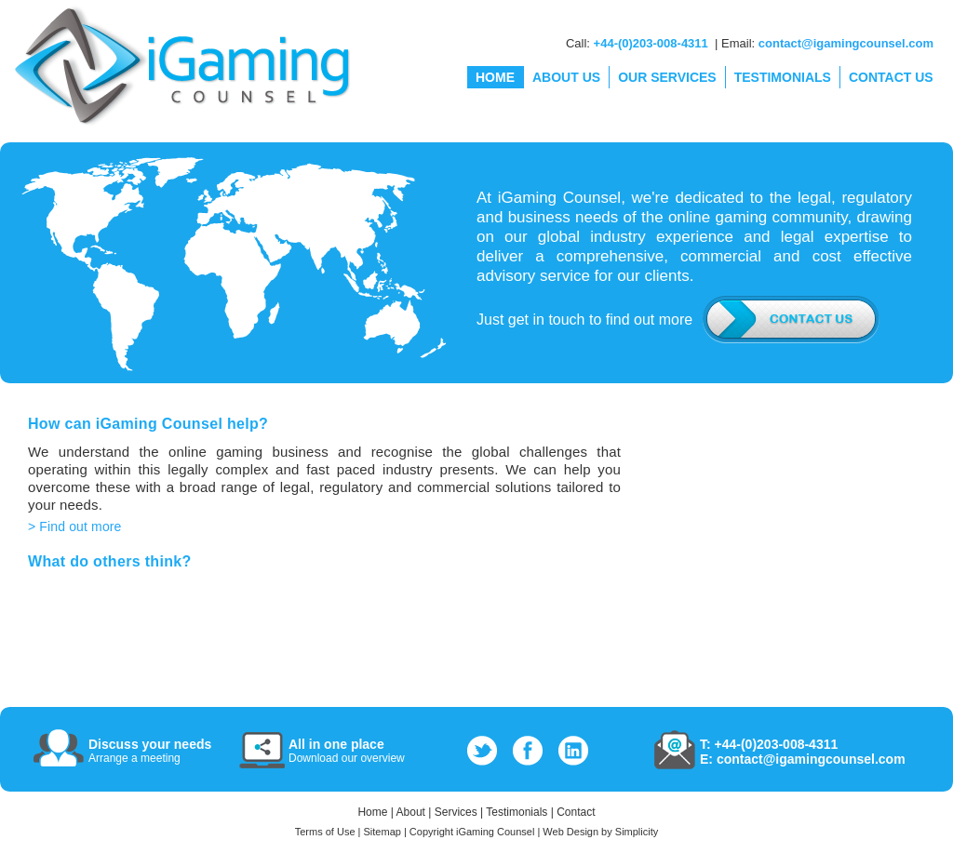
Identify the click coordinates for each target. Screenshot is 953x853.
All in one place (336, 744)
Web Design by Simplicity (600, 831)
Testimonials (516, 812)
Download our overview (347, 758)
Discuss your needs (149, 744)
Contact (576, 812)
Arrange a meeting (134, 758)
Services (456, 812)
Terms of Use (325, 831)
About (410, 812)
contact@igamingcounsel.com (845, 43)
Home (372, 812)
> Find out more (75, 526)
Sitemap (382, 831)
